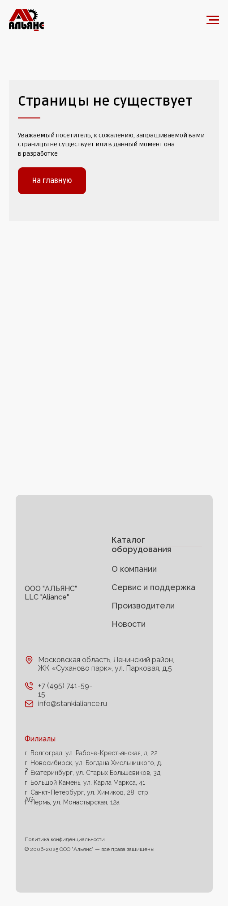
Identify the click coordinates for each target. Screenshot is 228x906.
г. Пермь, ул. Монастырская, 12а (72, 802)
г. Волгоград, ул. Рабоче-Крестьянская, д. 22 (91, 753)
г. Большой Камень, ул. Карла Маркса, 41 (85, 782)
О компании (134, 569)
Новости (129, 624)
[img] (53, 553)
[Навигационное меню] (212, 20)
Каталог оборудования (141, 544)
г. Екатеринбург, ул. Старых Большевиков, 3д (92, 772)
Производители (143, 605)
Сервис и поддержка (153, 587)
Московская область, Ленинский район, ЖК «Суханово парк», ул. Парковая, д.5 (106, 663)
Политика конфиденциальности (65, 839)
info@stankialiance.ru (72, 703)
